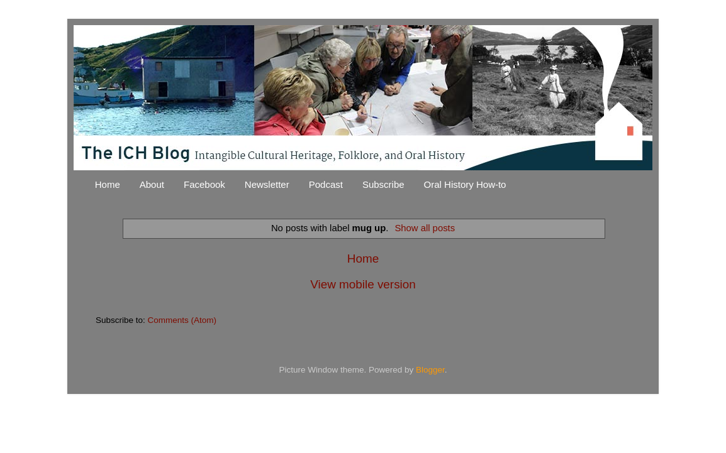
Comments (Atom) (182, 320)
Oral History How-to (465, 184)
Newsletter (267, 184)
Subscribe (383, 184)
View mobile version (363, 284)
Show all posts (424, 228)
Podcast (326, 184)
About (152, 184)
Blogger (430, 369)
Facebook (204, 184)
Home (107, 184)
